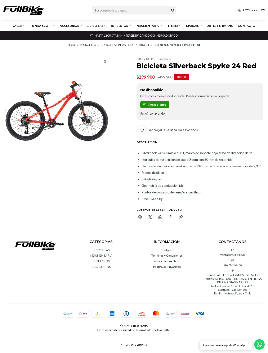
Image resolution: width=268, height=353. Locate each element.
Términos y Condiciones (167, 255)
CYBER (19, 25)
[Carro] (262, 10)
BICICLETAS (97, 25)
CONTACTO (246, 25)
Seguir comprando (152, 113)
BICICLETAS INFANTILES (118, 44)
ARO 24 (144, 44)
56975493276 (232, 262)
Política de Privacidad (167, 267)
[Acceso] (248, 10)
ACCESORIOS (71, 25)
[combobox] (134, 10)
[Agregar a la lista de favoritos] (167, 130)
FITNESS (174, 25)
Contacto (167, 250)
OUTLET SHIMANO (219, 25)
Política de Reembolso (166, 261)
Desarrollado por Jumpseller (153, 330)
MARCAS (194, 25)
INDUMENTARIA (149, 25)
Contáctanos (154, 104)
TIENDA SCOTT (42, 25)
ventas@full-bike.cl (232, 252)
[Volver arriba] (134, 345)
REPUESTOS (121, 25)
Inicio (71, 44)
